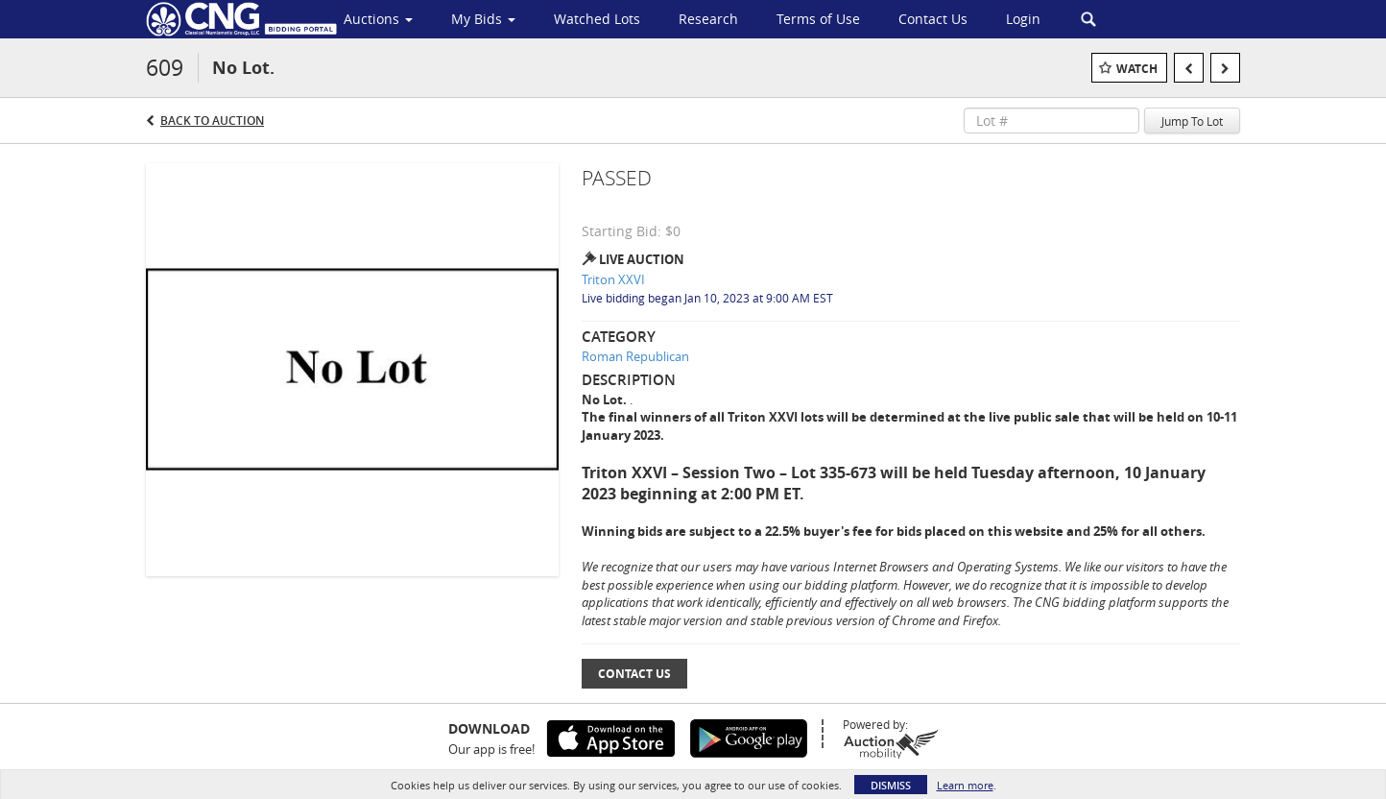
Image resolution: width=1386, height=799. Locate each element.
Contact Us (634, 674)
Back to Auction (212, 120)
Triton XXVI (613, 279)
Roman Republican (635, 356)
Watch (1137, 69)
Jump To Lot (1192, 121)
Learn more (965, 785)
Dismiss (891, 785)
